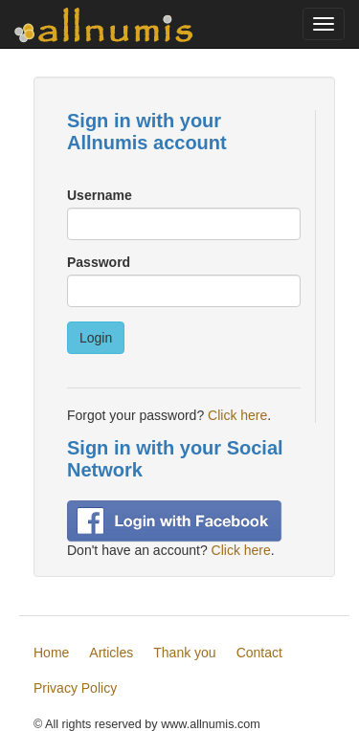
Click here (237, 415)
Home (51, 652)
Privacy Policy (75, 688)
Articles (111, 652)
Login (95, 337)
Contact (259, 652)
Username (99, 195)
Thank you (184, 652)
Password (98, 262)
